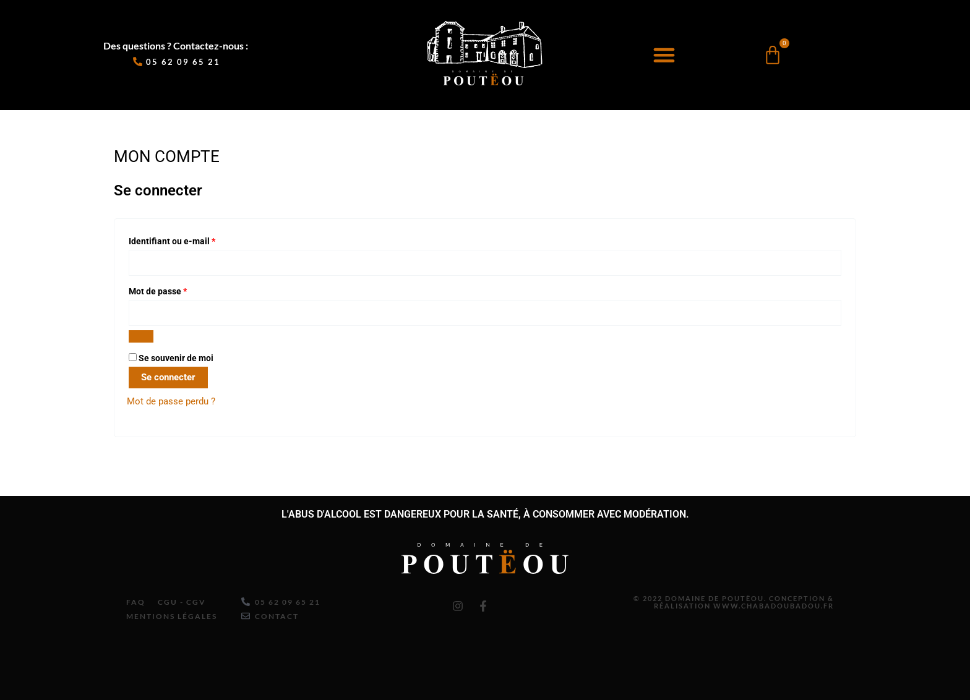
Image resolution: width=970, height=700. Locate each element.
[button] (664, 55)
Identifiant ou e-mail (194, 239)
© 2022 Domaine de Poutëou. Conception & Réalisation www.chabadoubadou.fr (724, 599)
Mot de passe (180, 290)
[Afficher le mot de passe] (141, 337)
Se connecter (168, 377)
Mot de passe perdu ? (171, 402)
